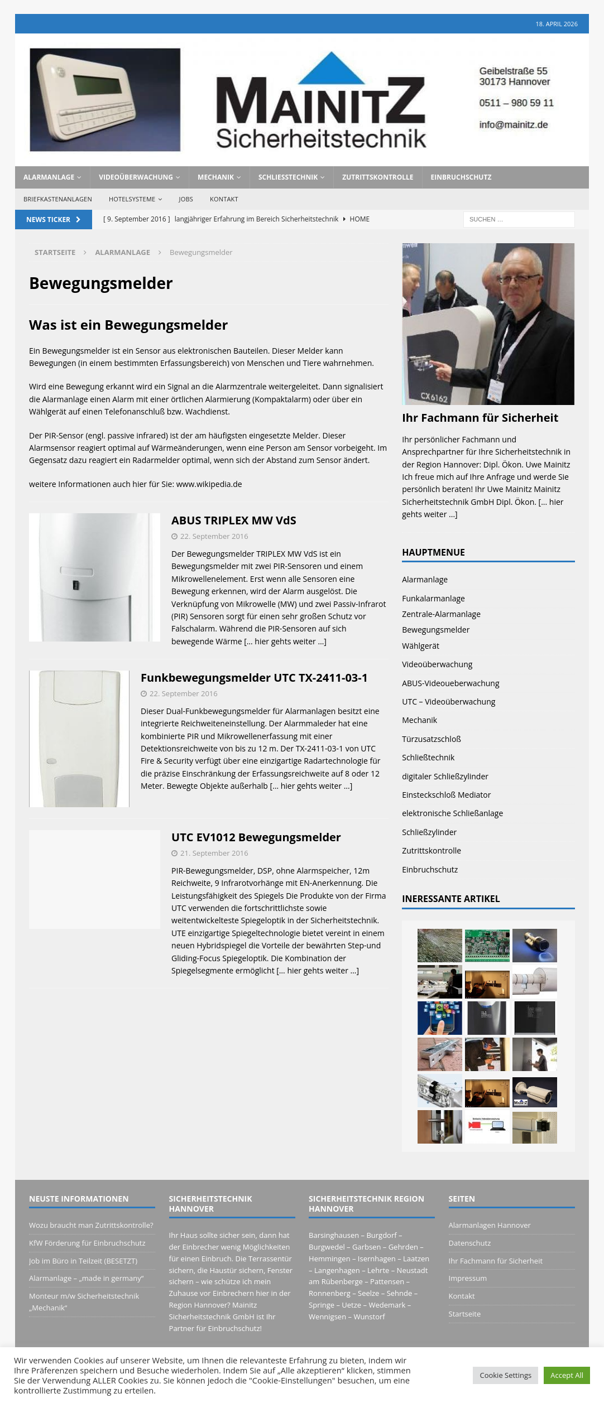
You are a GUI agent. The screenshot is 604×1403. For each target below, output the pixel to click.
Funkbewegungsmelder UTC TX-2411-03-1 (254, 677)
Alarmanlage (48, 177)
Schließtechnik (288, 177)
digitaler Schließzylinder (445, 776)
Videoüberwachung (136, 177)
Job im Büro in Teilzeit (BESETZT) (83, 1261)
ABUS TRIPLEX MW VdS (233, 520)
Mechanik (216, 177)
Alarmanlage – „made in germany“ (86, 1278)
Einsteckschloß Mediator (446, 794)
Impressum (468, 1278)
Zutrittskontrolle (377, 177)
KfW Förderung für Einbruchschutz (87, 1243)
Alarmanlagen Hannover (490, 1225)
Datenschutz (470, 1243)
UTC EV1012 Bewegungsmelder (256, 837)
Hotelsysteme (132, 199)
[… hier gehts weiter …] (285, 641)
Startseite (465, 1314)
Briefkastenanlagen (57, 199)
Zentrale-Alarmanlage (441, 614)
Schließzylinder (429, 832)
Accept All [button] (566, 1375)
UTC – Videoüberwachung (448, 701)
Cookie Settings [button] (505, 1375)
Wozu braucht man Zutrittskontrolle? (91, 1225)
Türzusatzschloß (431, 739)
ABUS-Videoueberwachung (450, 683)
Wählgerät (420, 645)
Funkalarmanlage (433, 598)
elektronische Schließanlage (452, 813)
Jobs (186, 199)
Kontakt (224, 199)
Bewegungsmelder (435, 629)
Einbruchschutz (461, 177)
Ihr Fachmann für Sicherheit (480, 417)
